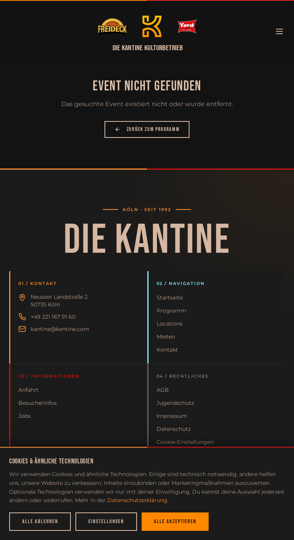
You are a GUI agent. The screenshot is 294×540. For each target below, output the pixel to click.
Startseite (170, 297)
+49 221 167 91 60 (53, 316)
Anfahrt (28, 389)
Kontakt (167, 349)
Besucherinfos (37, 402)
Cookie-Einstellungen (185, 442)
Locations (170, 323)
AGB (163, 389)
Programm (171, 310)
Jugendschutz (175, 402)
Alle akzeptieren (175, 521)
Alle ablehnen (40, 521)
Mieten (166, 336)
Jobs (24, 415)
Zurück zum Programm (147, 129)
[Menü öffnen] (279, 31)
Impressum (172, 415)
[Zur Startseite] (112, 26)
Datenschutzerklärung (137, 500)
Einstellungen (106, 521)
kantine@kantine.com (60, 329)
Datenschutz (174, 428)
